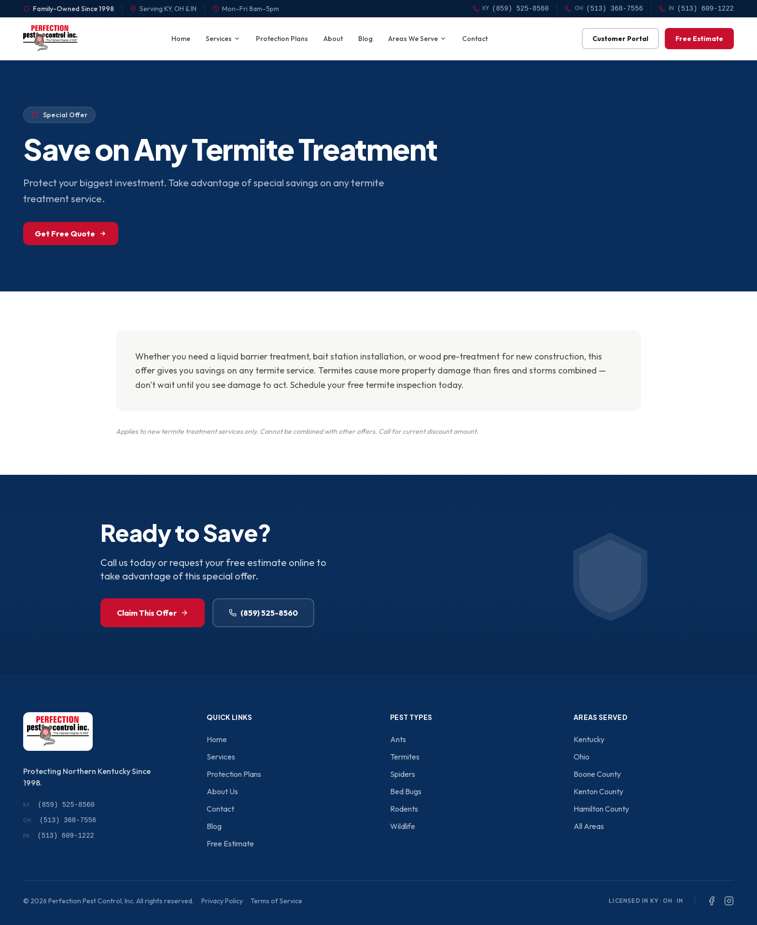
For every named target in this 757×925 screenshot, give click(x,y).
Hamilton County (601, 809)
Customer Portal (620, 38)
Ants (398, 739)
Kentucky (589, 739)
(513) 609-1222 (58, 836)
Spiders (402, 774)
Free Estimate (699, 38)
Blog (365, 38)
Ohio (581, 756)
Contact (475, 38)
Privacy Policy (222, 901)
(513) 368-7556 (59, 820)
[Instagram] (729, 901)
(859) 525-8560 (263, 613)
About (333, 38)
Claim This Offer (152, 613)
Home (180, 38)
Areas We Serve (417, 38)
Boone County (597, 774)
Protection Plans (282, 38)
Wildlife (402, 826)
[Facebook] (711, 901)
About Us (222, 791)
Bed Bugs (405, 791)
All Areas (589, 826)
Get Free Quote (71, 233)
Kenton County (598, 791)
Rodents (404, 809)
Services (223, 38)
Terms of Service (276, 901)
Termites (405, 756)
